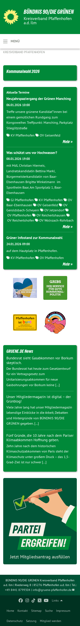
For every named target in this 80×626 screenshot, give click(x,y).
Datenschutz (15, 621)
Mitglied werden (50, 621)
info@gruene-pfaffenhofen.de (52, 590)
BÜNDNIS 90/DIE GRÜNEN (49, 12)
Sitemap (36, 611)
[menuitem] (10, 611)
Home (10, 611)
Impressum (63, 611)
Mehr (66, 141)
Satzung (31, 621)
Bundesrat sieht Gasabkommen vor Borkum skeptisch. (39, 360)
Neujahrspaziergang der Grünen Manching (38, 98)
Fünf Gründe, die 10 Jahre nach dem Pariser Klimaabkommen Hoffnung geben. (40, 437)
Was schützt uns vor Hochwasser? (31, 152)
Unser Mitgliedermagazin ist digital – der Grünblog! (38, 399)
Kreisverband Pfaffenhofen (24, 52)
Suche (49, 611)
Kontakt (22, 611)
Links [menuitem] (55, 600)
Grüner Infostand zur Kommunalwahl (34, 237)
